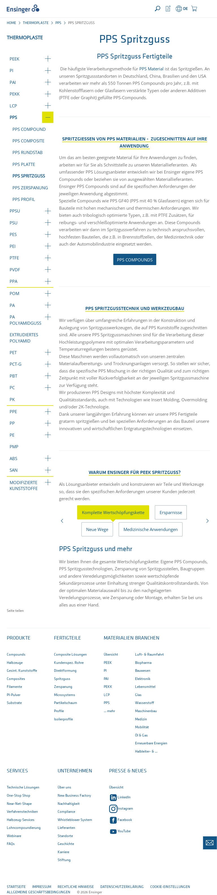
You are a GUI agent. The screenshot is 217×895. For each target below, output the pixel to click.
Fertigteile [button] (67, 638)
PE (12, 435)
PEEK (14, 59)
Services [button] (17, 771)
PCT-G (15, 364)
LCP (13, 106)
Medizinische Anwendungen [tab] (150, 529)
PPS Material (151, 68)
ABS (13, 458)
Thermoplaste (36, 23)
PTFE (14, 258)
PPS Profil (23, 199)
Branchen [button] (147, 638)
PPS (58, 23)
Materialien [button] (119, 638)
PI (11, 70)
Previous (62, 522)
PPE (13, 411)
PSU (14, 223)
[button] (205, 9)
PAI (13, 82)
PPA (13, 281)
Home (11, 23)
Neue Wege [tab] (97, 529)
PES (13, 234)
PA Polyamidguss (25, 320)
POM (14, 293)
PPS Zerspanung (30, 187)
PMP (14, 446)
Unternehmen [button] (75, 771)
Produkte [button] (19, 638)
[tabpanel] (134, 575)
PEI (13, 246)
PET (13, 352)
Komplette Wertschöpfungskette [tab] (113, 512)
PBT (13, 376)
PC (12, 387)
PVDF (15, 269)
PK (12, 399)
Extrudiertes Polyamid (24, 337)
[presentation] (116, 512)
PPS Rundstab (27, 152)
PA (12, 305)
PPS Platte (23, 164)
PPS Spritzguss (28, 176)
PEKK (14, 94)
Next (207, 522)
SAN (14, 470)
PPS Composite (28, 141)
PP (12, 423)
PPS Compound (29, 129)
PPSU (15, 211)
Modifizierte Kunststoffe (24, 485)
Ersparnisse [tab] (171, 512)
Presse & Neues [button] (128, 771)
